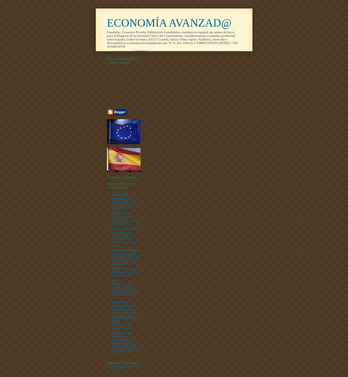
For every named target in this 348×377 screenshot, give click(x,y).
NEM (115, 280)
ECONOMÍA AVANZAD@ (169, 23)
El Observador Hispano (125, 228)
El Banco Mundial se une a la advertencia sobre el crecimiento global (125, 205)
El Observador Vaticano (125, 250)
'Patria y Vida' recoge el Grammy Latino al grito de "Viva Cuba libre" (125, 220)
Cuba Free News (121, 213)
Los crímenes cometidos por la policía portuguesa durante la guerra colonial (125, 308)
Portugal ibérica (121, 302)
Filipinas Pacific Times (125, 268)
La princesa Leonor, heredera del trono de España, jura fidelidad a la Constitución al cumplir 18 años (125, 238)
